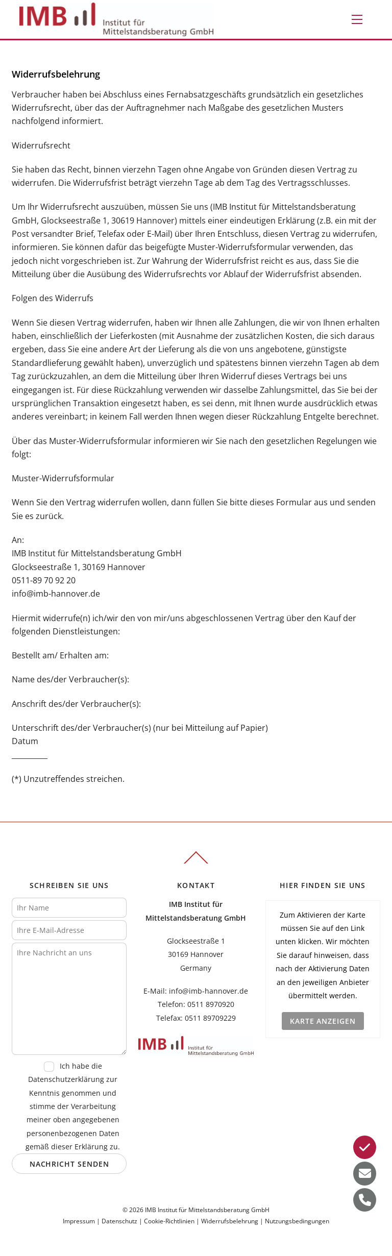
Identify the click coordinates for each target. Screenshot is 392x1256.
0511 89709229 (210, 1018)
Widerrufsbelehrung (229, 1221)
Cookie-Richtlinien (169, 1221)
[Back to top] (196, 863)
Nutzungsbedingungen (297, 1221)
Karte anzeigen (323, 1021)
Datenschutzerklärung (66, 1079)
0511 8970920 (210, 1004)
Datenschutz (119, 1221)
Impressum (79, 1221)
